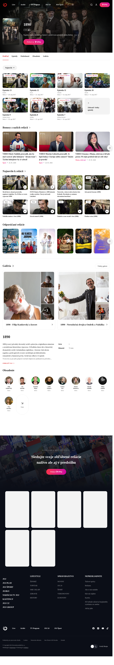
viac (77, 35)
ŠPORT (60, 590)
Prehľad (6, 56)
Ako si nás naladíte (91, 590)
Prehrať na (34, 42)
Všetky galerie (102, 266)
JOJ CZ (7, 609)
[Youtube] (102, 634)
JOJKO (7, 594)
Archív (23, 5)
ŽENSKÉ (33, 581)
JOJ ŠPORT (9, 589)
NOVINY (61, 581)
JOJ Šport (59, 5)
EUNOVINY (62, 598)
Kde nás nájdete (90, 594)
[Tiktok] (107, 634)
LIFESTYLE (35, 576)
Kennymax (13, 654)
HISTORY (33, 598)
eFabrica (26, 654)
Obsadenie (36, 56)
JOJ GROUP (10, 614)
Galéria (45, 56)
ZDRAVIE (33, 594)
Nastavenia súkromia (36, 646)
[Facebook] (93, 634)
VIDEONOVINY (63, 594)
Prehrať (56, 472)
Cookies (25, 646)
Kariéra (87, 598)
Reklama (88, 585)
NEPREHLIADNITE (93, 576)
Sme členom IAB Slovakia (51, 646)
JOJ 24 (47, 5)
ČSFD (27, 30)
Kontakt (63, 646)
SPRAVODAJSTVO (66, 576)
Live (13, 5)
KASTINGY (9, 604)
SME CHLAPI (35, 590)
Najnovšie (9, 68)
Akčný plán (89, 608)
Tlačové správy (90, 581)
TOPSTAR (33, 585)
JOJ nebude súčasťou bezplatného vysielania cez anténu (96, 603)
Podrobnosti (25, 56)
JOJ (5, 579)
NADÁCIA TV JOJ (13, 599)
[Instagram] (98, 634)
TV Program (35, 5)
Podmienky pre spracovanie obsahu (11, 646)
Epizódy (15, 56)
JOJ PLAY (9, 584)
